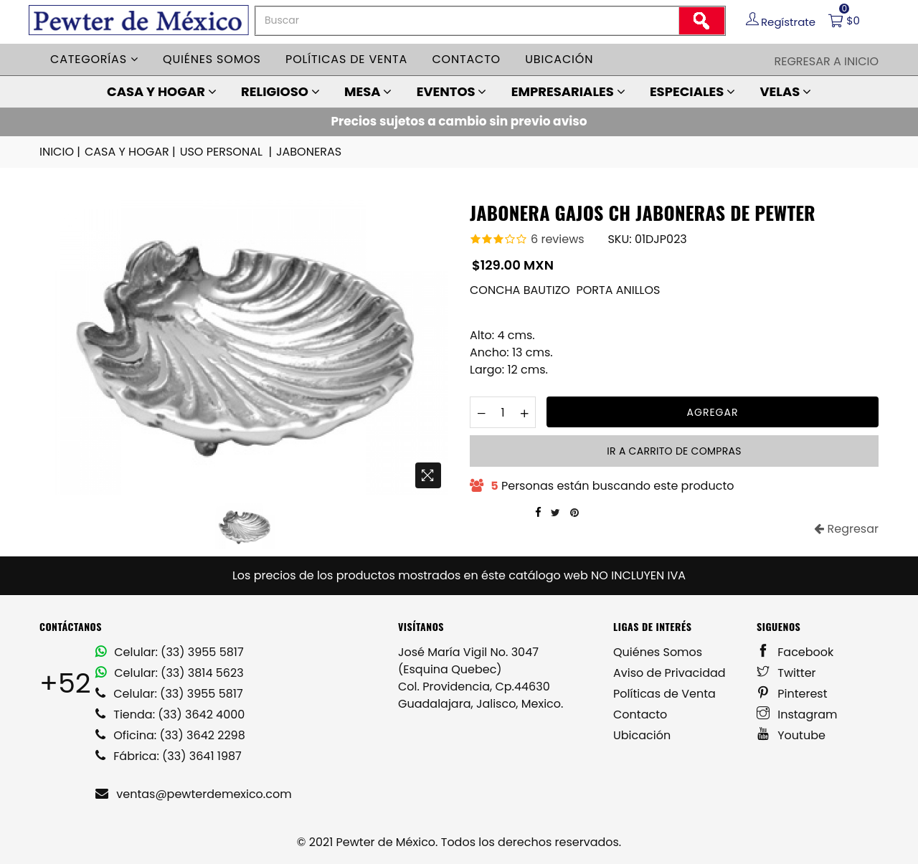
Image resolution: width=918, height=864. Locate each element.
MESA (368, 91)
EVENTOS (452, 91)
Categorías (94, 59)
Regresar (846, 529)
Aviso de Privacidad (669, 673)
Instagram (797, 714)
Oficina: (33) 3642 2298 (170, 735)
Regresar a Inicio (826, 61)
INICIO (60, 152)
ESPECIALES (692, 91)
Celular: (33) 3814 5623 (169, 673)
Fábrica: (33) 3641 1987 (168, 756)
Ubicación (559, 59)
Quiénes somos (212, 59)
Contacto (466, 59)
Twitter (786, 673)
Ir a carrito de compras (674, 451)
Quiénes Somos (657, 652)
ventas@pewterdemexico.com (193, 794)
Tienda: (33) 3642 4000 (170, 714)
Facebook (795, 652)
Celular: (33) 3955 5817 (169, 652)
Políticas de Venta (664, 693)
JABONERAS (308, 151)
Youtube (791, 735)
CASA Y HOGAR (162, 91)
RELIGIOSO (280, 91)
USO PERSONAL (227, 152)
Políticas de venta (346, 59)
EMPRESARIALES (568, 91)
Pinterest (792, 693)
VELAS (785, 91)
